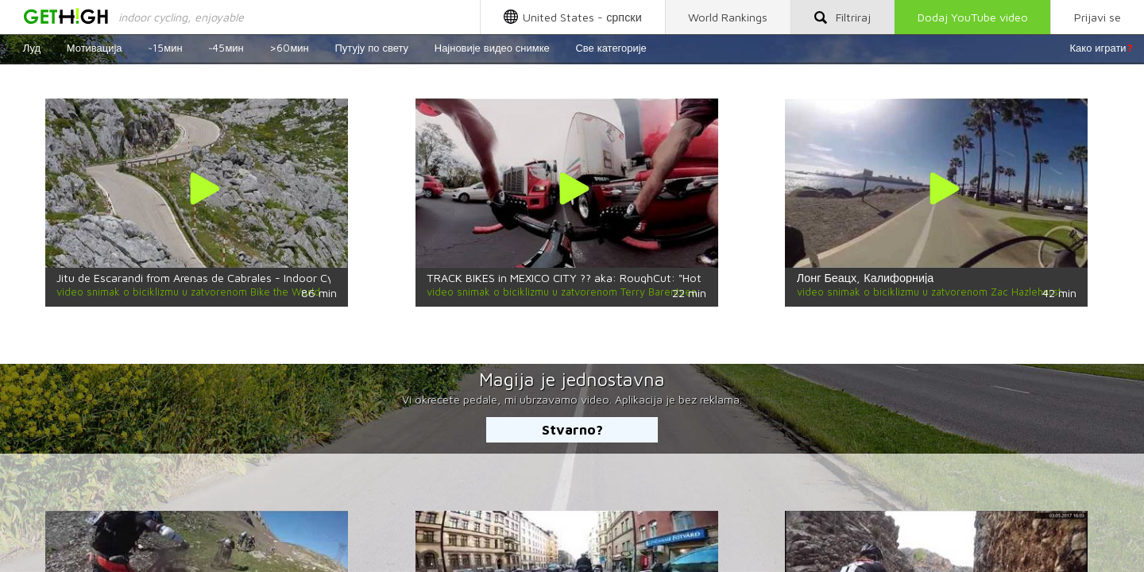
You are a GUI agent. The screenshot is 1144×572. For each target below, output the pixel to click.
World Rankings (727, 17)
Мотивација (94, 47)
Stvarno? (572, 429)
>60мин (288, 47)
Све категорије (610, 47)
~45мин (225, 47)
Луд (32, 47)
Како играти (1101, 47)
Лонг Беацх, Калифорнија (865, 277)
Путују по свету (371, 47)
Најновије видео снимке (492, 47)
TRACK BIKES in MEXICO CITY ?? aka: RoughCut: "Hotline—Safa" (591, 277)
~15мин (165, 47)
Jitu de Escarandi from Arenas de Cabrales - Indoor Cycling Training (228, 277)
